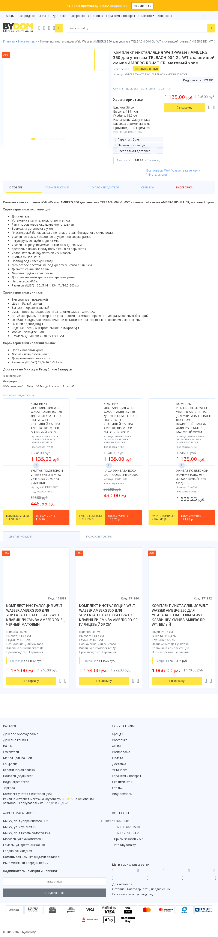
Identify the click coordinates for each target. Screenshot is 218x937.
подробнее (118, 6)
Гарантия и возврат (120, 16)
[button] (30, 152)
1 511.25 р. (90, 523)
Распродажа (27, 16)
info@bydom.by (125, 845)
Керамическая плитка (19, 770)
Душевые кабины (15, 740)
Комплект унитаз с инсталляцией (27, 794)
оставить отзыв (148, 74)
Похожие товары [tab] (61, 542)
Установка (95, 16)
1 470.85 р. (17, 523)
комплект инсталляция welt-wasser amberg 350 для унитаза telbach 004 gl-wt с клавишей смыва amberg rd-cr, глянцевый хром (108, 621)
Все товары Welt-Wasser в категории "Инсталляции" (175, 178)
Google (49, 803)
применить (142, 6)
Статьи (117, 788)
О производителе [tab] (79, 193)
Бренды (117, 734)
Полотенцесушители (18, 776)
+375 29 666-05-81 (116, 821)
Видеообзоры (122, 794)
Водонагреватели (16, 782)
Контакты (164, 16)
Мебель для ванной (17, 758)
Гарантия (166, 94)
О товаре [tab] (16, 193)
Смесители (11, 752)
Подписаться (55, 892)
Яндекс (63, 803)
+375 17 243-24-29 (127, 833)
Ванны (7, 746)
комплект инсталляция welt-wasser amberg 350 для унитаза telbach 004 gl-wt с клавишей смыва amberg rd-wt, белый (180, 621)
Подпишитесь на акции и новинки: (30, 871)
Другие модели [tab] (22, 542)
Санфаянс (10, 764)
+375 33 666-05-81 (127, 827)
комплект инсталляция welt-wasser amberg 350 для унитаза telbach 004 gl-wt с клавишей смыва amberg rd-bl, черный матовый (35, 621)
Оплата (44, 16)
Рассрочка (77, 16)
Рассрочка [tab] (129, 193)
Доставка (59, 16)
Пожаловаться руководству (132, 894)
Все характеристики (129, 137)
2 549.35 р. (163, 523)
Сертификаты (122, 782)
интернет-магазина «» (38, 799)
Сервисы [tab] (107, 193)
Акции (10, 16)
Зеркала (9, 788)
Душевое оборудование (20, 734)
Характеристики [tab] (44, 193)
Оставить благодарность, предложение (141, 889)
